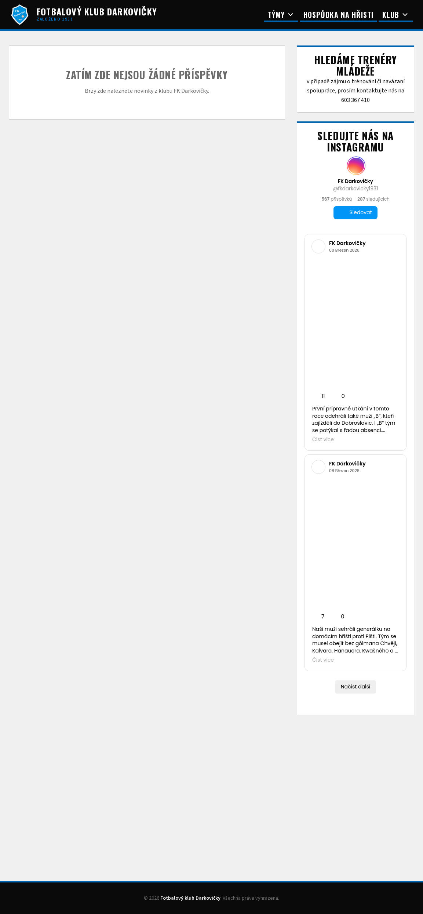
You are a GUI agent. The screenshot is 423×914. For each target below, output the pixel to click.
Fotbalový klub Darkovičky (190, 898)
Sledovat (355, 212)
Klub (395, 14)
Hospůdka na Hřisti (338, 14)
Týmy (281, 14)
